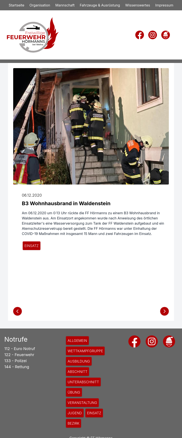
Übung (74, 392)
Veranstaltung (82, 402)
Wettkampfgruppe (85, 351)
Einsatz (31, 246)
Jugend (75, 413)
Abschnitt (77, 371)
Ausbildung (79, 361)
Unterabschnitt (83, 382)
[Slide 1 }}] (91, 296)
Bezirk (74, 423)
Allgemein (77, 340)
